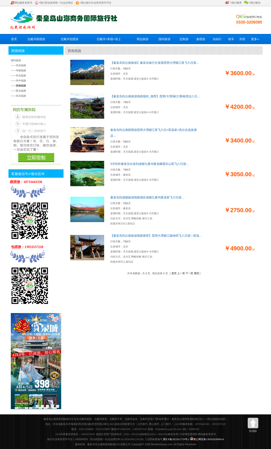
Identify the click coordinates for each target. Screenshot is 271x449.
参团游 (200, 39)
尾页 (196, 273)
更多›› (255, 39)
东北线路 (21, 95)
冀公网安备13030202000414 (208, 439)
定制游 (184, 39)
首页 (14, 39)
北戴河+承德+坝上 (109, 39)
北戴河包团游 (69, 39)
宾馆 (242, 39)
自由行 (217, 39)
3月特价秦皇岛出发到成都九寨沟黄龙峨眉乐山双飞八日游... (149, 163)
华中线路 (21, 80)
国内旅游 (164, 39)
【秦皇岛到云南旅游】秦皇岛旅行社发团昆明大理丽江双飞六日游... (154, 62)
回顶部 (253, 425)
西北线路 (21, 90)
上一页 (181, 273)
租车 (231, 39)
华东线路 (21, 65)
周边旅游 (142, 39)
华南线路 (21, 70)
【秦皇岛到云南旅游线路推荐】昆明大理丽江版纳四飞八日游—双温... (156, 235)
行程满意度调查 (188, 434)
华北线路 (21, 75)
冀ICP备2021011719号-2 (176, 439)
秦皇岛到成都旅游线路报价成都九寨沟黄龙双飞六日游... (147, 197)
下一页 (189, 273)
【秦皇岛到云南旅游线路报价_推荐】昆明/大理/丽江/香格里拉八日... (155, 96)
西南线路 (18, 51)
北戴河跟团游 (36, 39)
